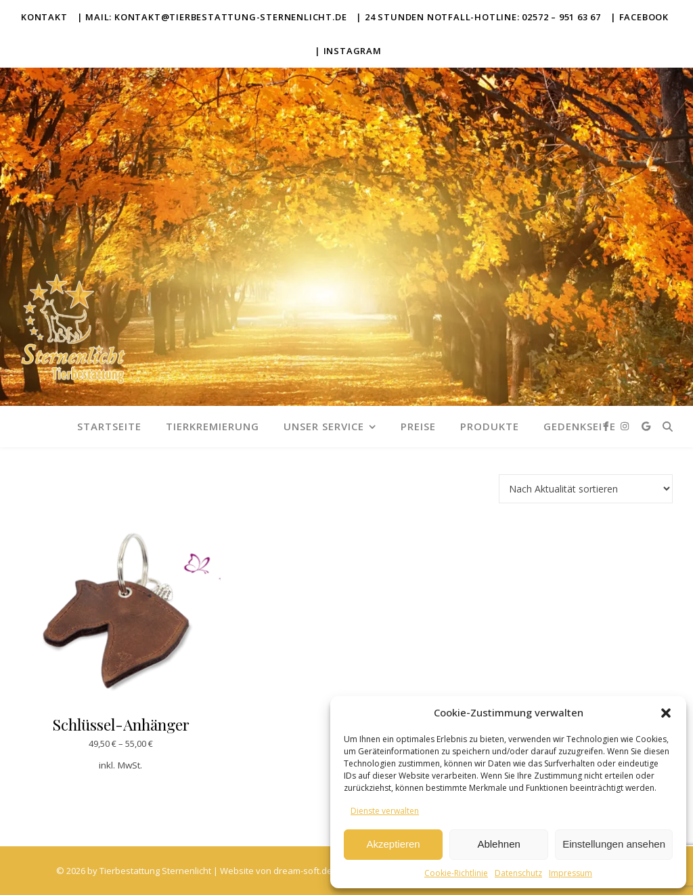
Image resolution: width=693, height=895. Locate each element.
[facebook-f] (607, 425)
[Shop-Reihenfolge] (586, 488)
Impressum (570, 873)
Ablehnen (498, 844)
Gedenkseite (579, 426)
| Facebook (639, 17)
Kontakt (44, 17)
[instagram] (626, 425)
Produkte (489, 426)
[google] (646, 425)
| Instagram (348, 51)
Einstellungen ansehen (613, 844)
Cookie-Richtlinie (456, 873)
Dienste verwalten (385, 811)
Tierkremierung (212, 426)
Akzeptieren (393, 844)
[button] (666, 713)
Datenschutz (518, 873)
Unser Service (324, 426)
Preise (418, 426)
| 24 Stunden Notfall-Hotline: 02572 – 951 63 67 (478, 17)
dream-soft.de (302, 871)
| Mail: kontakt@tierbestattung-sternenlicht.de (212, 17)
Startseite (109, 426)
